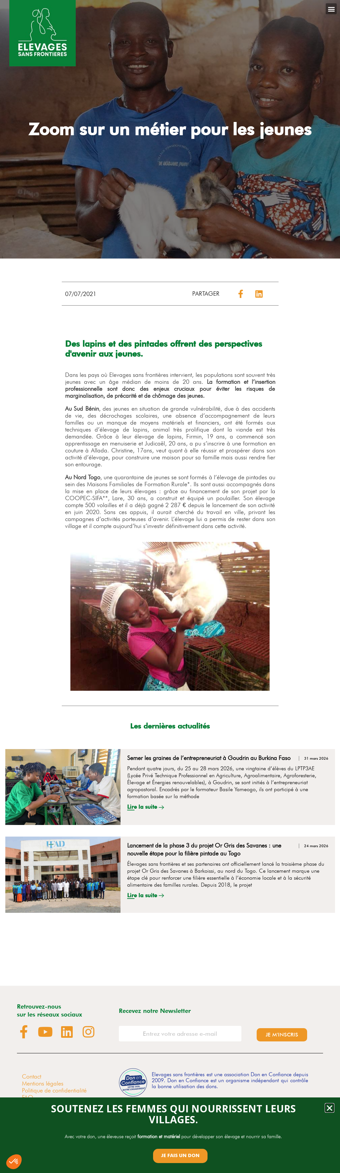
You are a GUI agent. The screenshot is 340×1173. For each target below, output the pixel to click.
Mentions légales (42, 1083)
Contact (31, 1076)
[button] (331, 8)
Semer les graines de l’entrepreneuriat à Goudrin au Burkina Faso (209, 757)
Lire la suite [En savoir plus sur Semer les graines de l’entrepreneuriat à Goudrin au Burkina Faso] (143, 806)
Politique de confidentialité (54, 1090)
